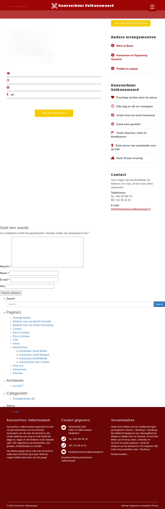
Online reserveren (130, 23)
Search (10, 298)
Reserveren (19, 369)
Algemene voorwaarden (140, 506)
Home (16, 343)
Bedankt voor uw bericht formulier (32, 321)
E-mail (5, 279)
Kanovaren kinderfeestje (33, 358)
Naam (4, 273)
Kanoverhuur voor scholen (34, 362)
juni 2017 (18, 386)
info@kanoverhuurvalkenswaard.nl (131, 209)
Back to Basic (124, 45)
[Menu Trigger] (152, 6)
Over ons (18, 365)
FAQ (15, 339)
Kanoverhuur (20, 347)
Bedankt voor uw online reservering (33, 325)
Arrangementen (22, 317)
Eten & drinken (21, 332)
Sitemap (17, 373)
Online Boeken (54, 113)
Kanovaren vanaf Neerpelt (34, 354)
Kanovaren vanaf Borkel (33, 351)
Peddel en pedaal (127, 68)
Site (2, 286)
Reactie (5, 266)
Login (16, 411)
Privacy (155, 506)
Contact (17, 328)
